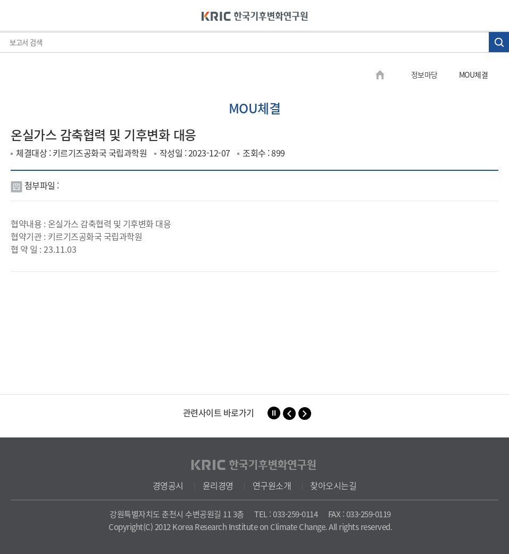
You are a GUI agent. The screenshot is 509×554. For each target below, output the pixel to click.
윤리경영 (218, 485)
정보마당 (424, 74)
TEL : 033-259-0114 (286, 514)
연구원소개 (272, 485)
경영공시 (168, 485)
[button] (289, 413)
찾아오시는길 (333, 485)
